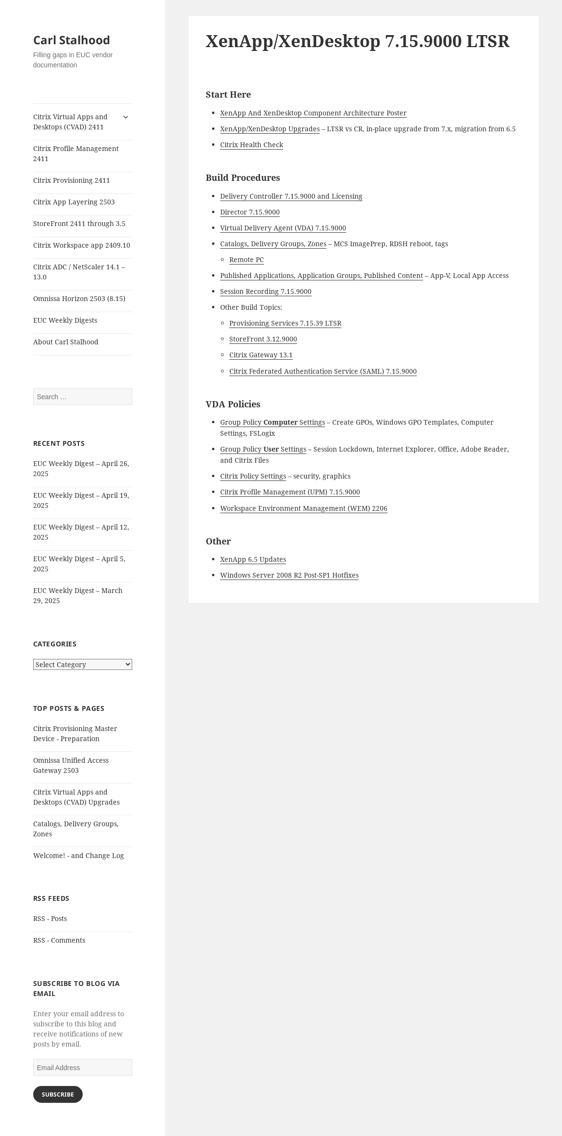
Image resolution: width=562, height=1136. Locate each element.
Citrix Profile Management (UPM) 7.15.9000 (290, 491)
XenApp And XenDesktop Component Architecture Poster (313, 112)
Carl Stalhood (71, 40)
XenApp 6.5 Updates (253, 559)
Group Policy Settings (272, 422)
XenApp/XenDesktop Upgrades (270, 128)
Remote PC (246, 259)
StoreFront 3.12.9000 (263, 338)
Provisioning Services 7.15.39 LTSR (285, 323)
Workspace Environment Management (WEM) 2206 (303, 508)
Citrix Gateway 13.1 (261, 354)
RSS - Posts (50, 918)
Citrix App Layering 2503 (74, 201)
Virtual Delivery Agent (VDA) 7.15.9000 (283, 227)
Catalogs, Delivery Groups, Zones (273, 243)
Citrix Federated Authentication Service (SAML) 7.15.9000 (323, 371)
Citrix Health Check (251, 144)
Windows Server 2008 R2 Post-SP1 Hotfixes (289, 575)
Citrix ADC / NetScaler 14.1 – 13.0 (79, 271)
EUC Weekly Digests (65, 320)
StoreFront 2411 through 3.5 (79, 223)
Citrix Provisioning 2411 (71, 180)
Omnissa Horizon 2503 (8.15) (79, 298)
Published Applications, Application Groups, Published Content (321, 275)
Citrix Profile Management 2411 (76, 153)
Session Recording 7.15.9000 (266, 291)
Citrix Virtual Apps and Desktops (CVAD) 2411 (70, 121)
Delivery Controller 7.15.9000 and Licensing (291, 196)
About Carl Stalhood (66, 341)
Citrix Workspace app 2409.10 (81, 245)
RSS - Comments (59, 940)
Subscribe (58, 1094)
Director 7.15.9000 (250, 211)
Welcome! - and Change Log (78, 855)
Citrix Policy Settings (253, 475)
